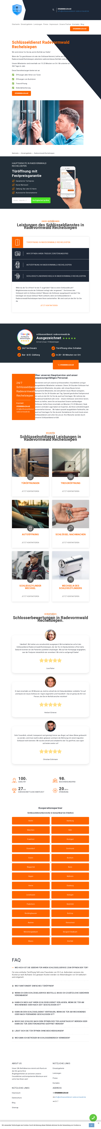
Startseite (16, 24)
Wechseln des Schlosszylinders (70, 587)
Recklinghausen (31, 913)
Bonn (70, 867)
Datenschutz (17, 1098)
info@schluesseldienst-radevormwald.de (73, 11)
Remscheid (70, 922)
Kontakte (75, 24)
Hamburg (70, 821)
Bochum (70, 858)
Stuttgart (70, 839)
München (30, 830)
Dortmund (70, 848)
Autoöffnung (30, 534)
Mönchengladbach (31, 932)
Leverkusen (30, 895)
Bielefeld (70, 904)
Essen (30, 858)
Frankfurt (30, 839)
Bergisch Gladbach (70, 932)
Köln (70, 830)
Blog (82, 24)
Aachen (31, 922)
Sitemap (15, 1107)
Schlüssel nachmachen (71, 534)
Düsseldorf (31, 848)
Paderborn (31, 904)
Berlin (31, 821)
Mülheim (70, 876)
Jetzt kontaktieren (49, 305)
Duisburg (70, 885)
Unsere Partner (65, 24)
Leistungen (38, 24)
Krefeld (70, 941)
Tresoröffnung (70, 483)
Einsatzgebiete (27, 24)
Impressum (53, 24)
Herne (30, 885)
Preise (45, 24)
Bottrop (70, 913)
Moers (30, 941)
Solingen (70, 895)
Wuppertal (31, 867)
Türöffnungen (30, 483)
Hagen (30, 876)
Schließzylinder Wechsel (30, 587)
